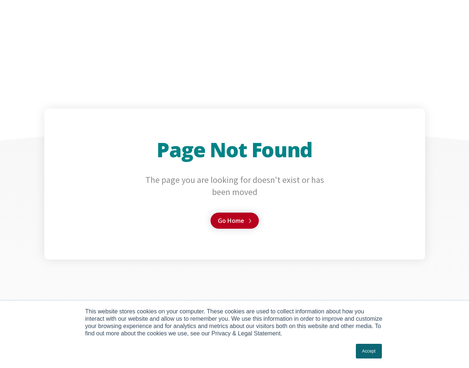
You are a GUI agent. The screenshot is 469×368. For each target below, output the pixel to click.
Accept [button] (369, 351)
